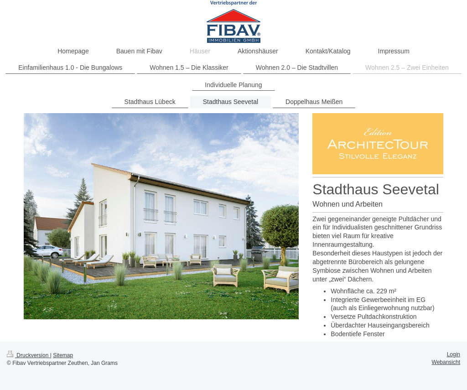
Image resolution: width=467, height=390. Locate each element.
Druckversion (28, 355)
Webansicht (446, 362)
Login (453, 354)
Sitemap (63, 355)
